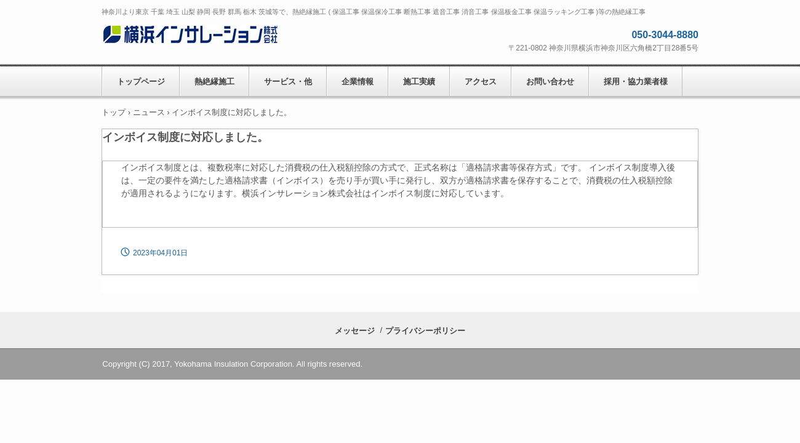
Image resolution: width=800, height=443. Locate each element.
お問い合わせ (550, 81)
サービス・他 (288, 81)
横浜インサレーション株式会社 (192, 37)
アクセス (481, 81)
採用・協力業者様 (636, 81)
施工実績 (419, 81)
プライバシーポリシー (425, 331)
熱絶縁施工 (214, 81)
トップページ (141, 81)
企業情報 (358, 81)
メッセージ (355, 331)
